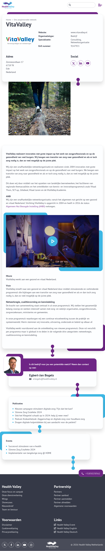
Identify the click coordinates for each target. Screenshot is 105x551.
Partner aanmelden (63, 498)
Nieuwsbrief (7, 506)
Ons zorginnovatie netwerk (25, 20)
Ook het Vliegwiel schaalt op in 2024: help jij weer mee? (41, 415)
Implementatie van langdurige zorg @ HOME (29, 453)
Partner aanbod (61, 495)
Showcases (7, 502)
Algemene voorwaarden (65, 506)
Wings (5, 498)
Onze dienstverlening (12, 495)
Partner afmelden (62, 502)
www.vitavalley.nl (79, 32)
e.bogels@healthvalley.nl (45, 379)
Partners (58, 491)
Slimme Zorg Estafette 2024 (28, 412)
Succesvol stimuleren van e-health (24, 446)
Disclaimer (7, 525)
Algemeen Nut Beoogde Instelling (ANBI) (25, 206)
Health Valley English (67, 528)
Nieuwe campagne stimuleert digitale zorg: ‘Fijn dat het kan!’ (44, 408)
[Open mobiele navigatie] (100, 5)
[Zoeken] (81, 5)
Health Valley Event (66, 525)
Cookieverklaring (10, 528)
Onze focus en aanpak (12, 491)
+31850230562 (92, 473)
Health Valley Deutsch (67, 532)
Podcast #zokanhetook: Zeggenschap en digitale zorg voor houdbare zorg (50, 419)
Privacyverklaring (10, 532)
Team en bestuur (10, 509)
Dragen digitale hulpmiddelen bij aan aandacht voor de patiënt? (45, 422)
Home (8, 20)
